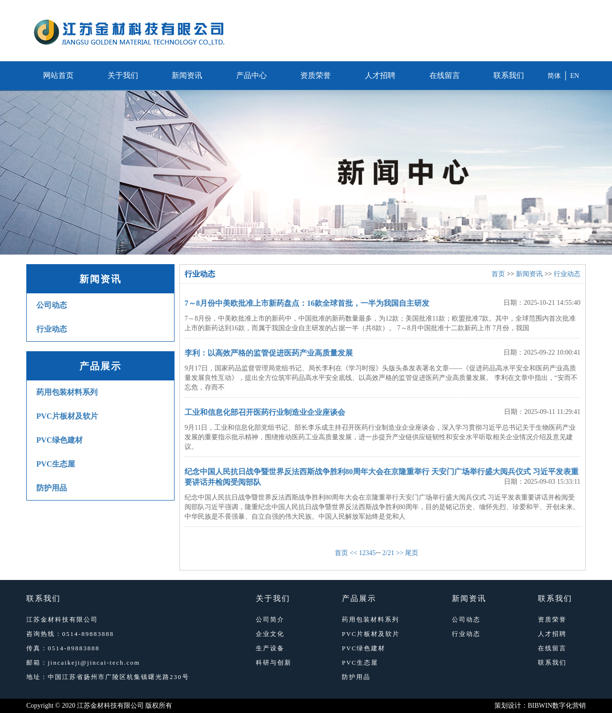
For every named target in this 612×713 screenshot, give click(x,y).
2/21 (388, 553)
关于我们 (123, 75)
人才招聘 (380, 75)
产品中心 (251, 75)
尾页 (411, 553)
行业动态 (51, 329)
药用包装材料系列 (67, 392)
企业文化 (270, 633)
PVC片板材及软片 (67, 416)
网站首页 (58, 75)
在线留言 (444, 75)
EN (574, 75)
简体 (554, 75)
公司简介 (270, 619)
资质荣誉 (315, 75)
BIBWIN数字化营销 (557, 705)
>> (400, 553)
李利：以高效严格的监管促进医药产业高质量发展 (269, 353)
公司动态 (51, 305)
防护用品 (51, 488)
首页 (498, 274)
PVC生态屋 (55, 464)
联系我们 (508, 75)
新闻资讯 (187, 75)
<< (354, 553)
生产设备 (270, 648)
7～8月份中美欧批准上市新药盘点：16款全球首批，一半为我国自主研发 (307, 303)
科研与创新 (274, 662)
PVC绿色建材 (59, 440)
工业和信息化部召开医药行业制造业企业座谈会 (265, 412)
